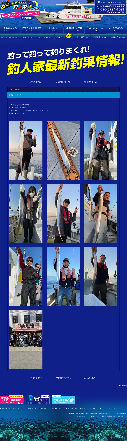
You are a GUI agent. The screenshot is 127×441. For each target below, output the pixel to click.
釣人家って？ (19, 408)
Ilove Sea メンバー (57, 408)
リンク (104, 408)
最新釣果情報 (6, 408)
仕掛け (84, 408)
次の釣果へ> (91, 82)
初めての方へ (32, 408)
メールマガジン (72, 408)
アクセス (94, 408)
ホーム (113, 408)
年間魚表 (43, 408)
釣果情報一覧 (63, 82)
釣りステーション (113, 413)
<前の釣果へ (36, 82)
